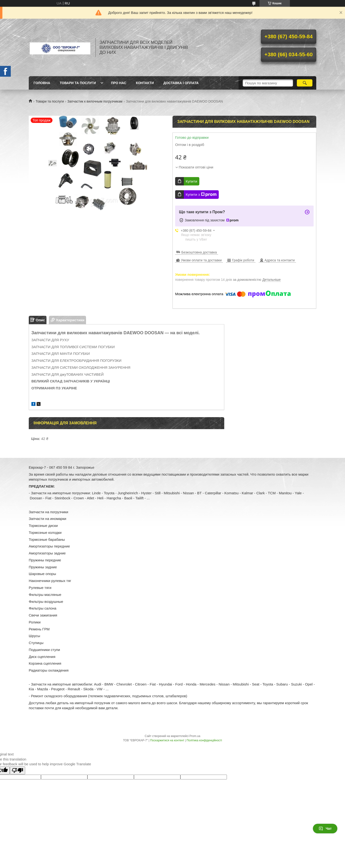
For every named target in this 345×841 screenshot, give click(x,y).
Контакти (145, 83)
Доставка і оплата (181, 83)
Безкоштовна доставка (199, 252)
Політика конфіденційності (204, 740)
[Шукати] (304, 82)
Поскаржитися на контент (167, 740)
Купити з (201, 194)
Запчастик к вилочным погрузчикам (94, 101)
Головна (42, 83)
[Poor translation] (17, 770)
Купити (191, 181)
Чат (325, 828)
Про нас (118, 83)
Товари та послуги (78, 83)
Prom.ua (195, 736)
